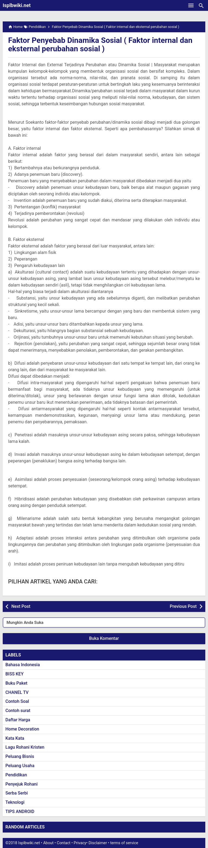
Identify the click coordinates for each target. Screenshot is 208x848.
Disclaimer (98, 843)
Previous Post (183, 606)
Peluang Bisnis (19, 756)
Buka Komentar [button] (104, 638)
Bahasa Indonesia (22, 664)
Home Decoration (22, 729)
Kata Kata (14, 738)
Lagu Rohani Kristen (24, 747)
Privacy (80, 843)
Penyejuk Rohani (21, 784)
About (48, 843)
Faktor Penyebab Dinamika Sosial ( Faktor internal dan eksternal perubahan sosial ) (100, 44)
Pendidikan (16, 774)
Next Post (20, 606)
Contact (63, 843)
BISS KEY (14, 674)
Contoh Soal (17, 701)
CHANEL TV (16, 692)
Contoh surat (17, 710)
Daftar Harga (17, 719)
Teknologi (14, 802)
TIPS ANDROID (19, 811)
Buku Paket (16, 683)
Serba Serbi (16, 793)
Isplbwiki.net (17, 5)
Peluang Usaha (19, 765)
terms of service (124, 843)
